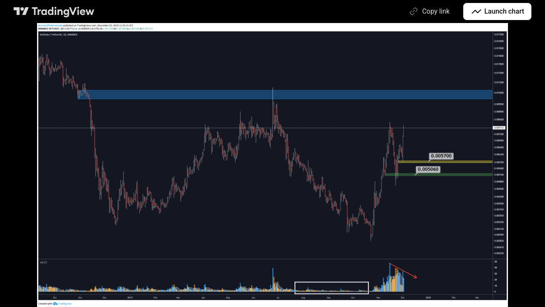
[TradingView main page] (54, 11)
